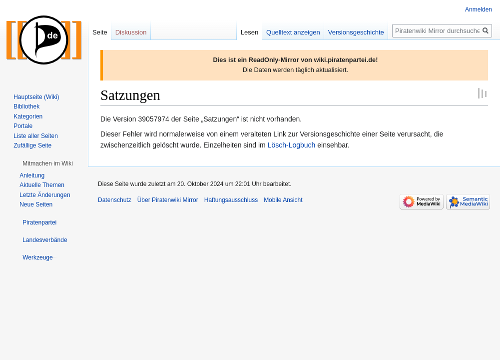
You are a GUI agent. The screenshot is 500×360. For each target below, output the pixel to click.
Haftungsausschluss (231, 200)
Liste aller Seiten (35, 136)
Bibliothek (26, 106)
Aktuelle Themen (41, 185)
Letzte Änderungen (44, 195)
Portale (22, 126)
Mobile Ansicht (283, 200)
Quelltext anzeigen (293, 32)
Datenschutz (114, 200)
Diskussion (131, 32)
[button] (47, 163)
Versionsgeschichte (356, 32)
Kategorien (27, 116)
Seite (99, 32)
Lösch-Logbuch (292, 145)
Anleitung (31, 175)
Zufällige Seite (32, 145)
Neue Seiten (35, 204)
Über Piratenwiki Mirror (167, 200)
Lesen (249, 32)
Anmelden (478, 9)
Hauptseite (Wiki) (36, 97)
